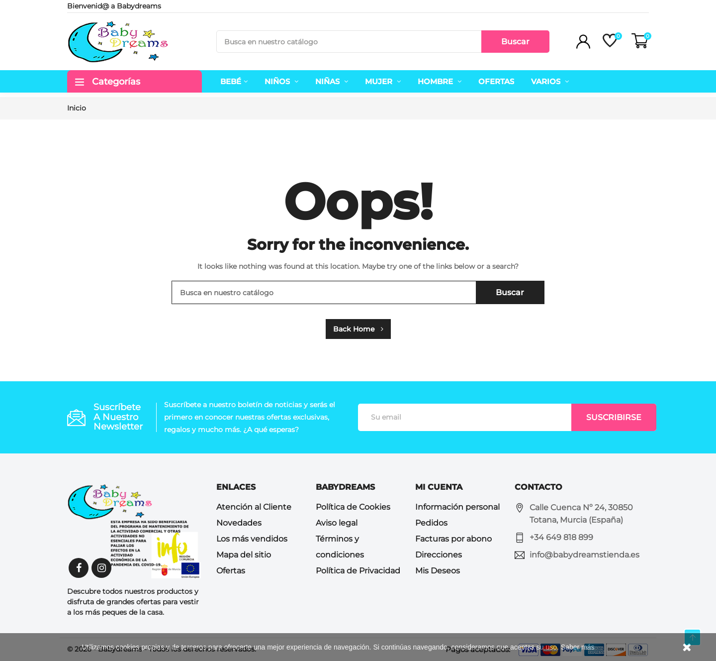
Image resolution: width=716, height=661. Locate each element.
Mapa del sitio (243, 554)
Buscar (515, 41)
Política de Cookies (353, 507)
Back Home (358, 329)
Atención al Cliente (253, 507)
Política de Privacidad (358, 570)
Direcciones (438, 554)
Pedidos (431, 523)
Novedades (239, 523)
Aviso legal (337, 523)
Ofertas (230, 570)
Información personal (457, 507)
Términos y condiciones (340, 546)
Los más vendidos (251, 539)
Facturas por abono (453, 539)
